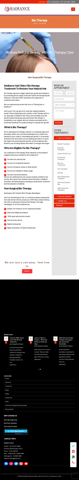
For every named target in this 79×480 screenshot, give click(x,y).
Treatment (59, 205)
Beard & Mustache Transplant (63, 177)
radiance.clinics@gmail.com (12, 458)
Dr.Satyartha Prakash (17, 344)
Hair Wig (60, 173)
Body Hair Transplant (61, 149)
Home (35, 23)
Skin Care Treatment (63, 196)
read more (13, 365)
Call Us (27, 271)
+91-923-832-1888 (67, 2)
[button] (39, 369)
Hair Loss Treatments (61, 164)
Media (7, 394)
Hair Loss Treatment (63, 138)
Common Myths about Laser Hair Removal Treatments (17, 340)
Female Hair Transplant (61, 158)
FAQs (7, 401)
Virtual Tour (8, 397)
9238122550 (11, 453)
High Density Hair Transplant (63, 189)
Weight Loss (61, 201)
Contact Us (8, 386)
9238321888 (20, 453)
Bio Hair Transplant (64, 144)
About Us (8, 382)
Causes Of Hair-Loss (64, 153)
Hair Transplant (62, 169)
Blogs (7, 390)
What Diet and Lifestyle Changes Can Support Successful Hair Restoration (66, 341)
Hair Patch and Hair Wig (64, 183)
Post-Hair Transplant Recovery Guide (16, 405)
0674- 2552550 (53, 2)
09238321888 (17, 456)
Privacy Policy (9, 409)
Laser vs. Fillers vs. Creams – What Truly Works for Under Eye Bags (40, 341)
